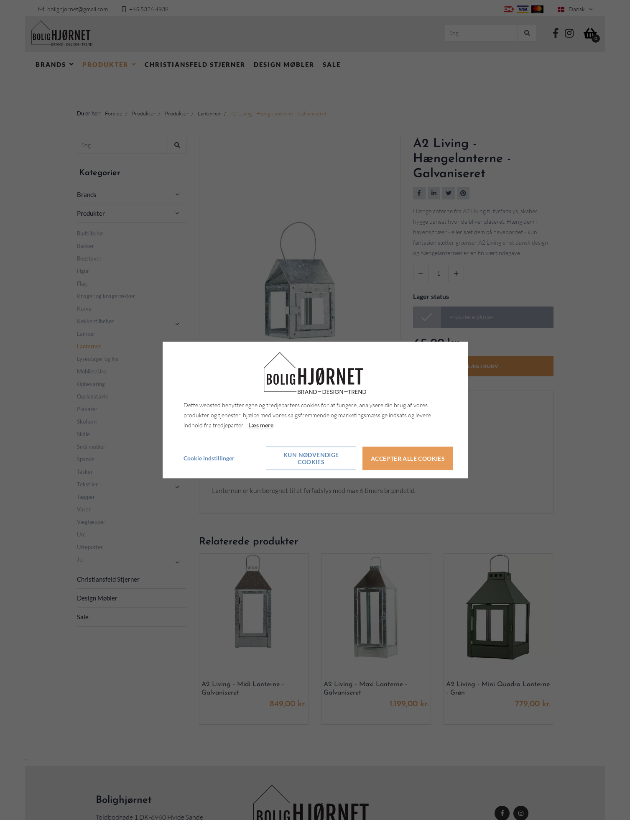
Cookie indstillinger (209, 458)
